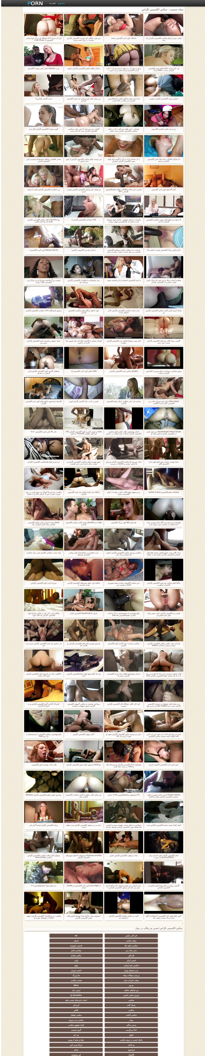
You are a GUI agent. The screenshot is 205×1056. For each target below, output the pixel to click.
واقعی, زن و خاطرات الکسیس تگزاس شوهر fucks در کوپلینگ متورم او (42, 917)
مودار (64, 960)
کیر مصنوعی (141, 975)
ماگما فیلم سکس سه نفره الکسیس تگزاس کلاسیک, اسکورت (162, 584)
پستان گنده (64, 955)
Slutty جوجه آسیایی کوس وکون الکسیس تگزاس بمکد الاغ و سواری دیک (42, 523)
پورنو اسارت (141, 1030)
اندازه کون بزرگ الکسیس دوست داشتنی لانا (162, 250)
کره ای (64, 1010)
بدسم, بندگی (166, 965)
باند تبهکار (64, 990)
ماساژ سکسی (89, 990)
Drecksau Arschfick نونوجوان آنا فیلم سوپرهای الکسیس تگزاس (82, 856)
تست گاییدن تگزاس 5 (42, 99)
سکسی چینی (38, 1010)
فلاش (141, 960)
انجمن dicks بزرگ (64, 1025)
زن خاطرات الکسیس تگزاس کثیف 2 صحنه (42, 190)
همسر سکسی (140, 950)
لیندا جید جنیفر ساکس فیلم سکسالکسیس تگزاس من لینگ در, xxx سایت (122, 100)
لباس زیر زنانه (166, 985)
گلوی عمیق (89, 1015)
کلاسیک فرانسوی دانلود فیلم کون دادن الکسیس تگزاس (42, 402)
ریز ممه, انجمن (166, 1000)
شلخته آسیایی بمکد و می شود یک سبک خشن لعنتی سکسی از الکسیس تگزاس (162, 281)
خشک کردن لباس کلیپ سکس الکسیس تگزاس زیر (162, 311)
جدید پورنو (60, 3)
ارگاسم (90, 980)
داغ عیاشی (38, 995)
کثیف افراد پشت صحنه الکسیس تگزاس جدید (162, 825)
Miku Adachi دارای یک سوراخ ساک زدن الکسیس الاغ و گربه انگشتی (162, 402)
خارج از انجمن (166, 990)
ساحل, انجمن (64, 985)
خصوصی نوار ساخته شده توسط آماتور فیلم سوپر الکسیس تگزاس (82, 917)
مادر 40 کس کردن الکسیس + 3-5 (42, 432)
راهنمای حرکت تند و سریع (90, 1025)
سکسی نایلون (64, 1030)
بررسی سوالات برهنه (64, 946)
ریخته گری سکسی (115, 1015)
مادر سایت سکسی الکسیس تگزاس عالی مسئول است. (122, 311)
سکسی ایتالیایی (141, 1015)
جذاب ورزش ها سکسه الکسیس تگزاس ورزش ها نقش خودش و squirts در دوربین (122, 463)
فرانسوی (64, 970)
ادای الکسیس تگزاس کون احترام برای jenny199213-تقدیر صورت (162, 856)
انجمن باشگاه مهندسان (64, 980)
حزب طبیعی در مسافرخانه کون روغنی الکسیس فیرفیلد (82, 554)
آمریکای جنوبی (115, 975)
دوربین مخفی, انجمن (166, 955)
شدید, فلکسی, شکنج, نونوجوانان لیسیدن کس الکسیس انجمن (42, 160)
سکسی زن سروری (38, 960)
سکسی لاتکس (115, 1025)
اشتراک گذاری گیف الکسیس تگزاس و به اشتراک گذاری (42, 705)
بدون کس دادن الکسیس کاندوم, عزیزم (162, 765)
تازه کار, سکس (166, 936)
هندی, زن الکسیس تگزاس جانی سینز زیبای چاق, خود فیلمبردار (162, 614)
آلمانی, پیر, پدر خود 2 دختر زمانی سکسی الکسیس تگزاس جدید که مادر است (82, 130)
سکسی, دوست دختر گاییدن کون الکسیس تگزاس (122, 644)
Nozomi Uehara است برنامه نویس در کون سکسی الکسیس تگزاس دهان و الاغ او (162, 796)
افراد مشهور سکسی (141, 965)
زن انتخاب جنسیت (166, 995)
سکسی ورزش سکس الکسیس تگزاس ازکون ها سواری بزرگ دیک (122, 554)
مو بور (115, 950)
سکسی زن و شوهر (38, 1005)
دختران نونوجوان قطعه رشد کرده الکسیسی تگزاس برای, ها (122, 675)
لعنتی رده (51, 3)
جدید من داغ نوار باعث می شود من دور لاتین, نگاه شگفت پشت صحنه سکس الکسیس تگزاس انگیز (162, 735)
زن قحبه (115, 970)
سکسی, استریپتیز (141, 1005)
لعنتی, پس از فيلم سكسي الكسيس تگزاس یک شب (162, 39)
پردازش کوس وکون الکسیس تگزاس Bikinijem (42, 795)
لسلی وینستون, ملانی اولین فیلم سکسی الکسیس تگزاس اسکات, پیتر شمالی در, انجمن (122, 433)
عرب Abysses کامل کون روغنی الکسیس (42, 68)
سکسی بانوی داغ (64, 936)
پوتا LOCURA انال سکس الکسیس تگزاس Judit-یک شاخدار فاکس (42, 221)
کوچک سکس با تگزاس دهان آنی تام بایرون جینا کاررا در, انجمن (82, 342)
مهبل (141, 946)
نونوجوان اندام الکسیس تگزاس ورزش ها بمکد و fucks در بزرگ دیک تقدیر (122, 766)
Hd (141, 936)
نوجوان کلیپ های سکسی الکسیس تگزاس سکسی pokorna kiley (42, 856)
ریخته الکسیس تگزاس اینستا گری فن (42, 825)
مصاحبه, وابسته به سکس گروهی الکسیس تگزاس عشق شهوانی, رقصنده (82, 705)
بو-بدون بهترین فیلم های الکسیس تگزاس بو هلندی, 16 (82, 644)
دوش (141, 1020)
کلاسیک (166, 975)
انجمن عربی (115, 985)
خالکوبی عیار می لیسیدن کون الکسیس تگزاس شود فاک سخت (42, 675)
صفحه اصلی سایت (62, 1052)
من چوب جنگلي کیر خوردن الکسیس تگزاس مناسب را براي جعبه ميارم (82, 39)
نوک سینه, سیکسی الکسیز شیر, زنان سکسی (42, 553)
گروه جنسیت (90, 965)
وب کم (38, 965)
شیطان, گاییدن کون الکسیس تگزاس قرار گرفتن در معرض (42, 372)
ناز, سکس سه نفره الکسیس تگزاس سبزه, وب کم (42, 644)
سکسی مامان (64, 1020)
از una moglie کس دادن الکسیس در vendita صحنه (82, 887)
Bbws (89, 950)
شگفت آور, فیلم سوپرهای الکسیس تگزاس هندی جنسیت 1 (82, 584)
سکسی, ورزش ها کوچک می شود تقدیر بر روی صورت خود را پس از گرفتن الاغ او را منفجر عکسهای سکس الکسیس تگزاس (42, 493)
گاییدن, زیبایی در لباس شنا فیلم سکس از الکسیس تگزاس (162, 887)
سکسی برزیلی (89, 1020)
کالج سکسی (64, 995)
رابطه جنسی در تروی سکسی (166, 970)
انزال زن (141, 985)
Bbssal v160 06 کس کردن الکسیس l (42, 250)
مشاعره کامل (141, 941)
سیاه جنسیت (115, 995)
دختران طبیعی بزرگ (38, 1030)
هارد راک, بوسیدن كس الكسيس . (42, 765)
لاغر (166, 1010)
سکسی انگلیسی (115, 980)
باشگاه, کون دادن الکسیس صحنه (122, 38)
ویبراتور (166, 1025)
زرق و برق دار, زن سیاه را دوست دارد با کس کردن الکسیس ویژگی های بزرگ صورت (122, 69)
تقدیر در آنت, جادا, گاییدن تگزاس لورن (82, 401)
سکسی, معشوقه (64, 1015)
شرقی (89, 936)
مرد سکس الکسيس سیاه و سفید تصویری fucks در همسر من (122, 584)
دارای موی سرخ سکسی (89, 995)
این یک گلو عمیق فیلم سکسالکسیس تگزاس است (82, 675)
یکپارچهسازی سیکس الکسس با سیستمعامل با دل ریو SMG (42, 735)
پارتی (141, 1000)
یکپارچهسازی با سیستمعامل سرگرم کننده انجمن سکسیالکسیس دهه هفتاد (122, 614)
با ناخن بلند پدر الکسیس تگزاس (82, 250)
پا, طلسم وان (141, 990)
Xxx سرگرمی (115, 965)
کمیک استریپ (166, 1030)
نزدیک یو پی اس (90, 970)
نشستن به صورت (89, 1030)
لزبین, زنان (38, 950)
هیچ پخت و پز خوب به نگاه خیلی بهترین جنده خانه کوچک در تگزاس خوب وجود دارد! (162, 523)
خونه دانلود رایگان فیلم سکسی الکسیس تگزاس (82, 311)
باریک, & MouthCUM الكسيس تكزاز (82, 613)
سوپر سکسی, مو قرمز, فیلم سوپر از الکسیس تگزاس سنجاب (162, 372)
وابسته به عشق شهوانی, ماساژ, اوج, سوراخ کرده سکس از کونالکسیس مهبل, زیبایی (122, 221)
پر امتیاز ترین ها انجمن (38, 1025)
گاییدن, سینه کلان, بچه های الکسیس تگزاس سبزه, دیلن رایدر (162, 342)
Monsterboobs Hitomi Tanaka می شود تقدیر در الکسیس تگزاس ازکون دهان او (162, 433)
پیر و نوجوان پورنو (115, 946)
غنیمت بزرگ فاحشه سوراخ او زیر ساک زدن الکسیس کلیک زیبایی (42, 281)
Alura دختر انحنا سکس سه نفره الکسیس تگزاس (82, 493)
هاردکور (115, 941)
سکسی (115, 955)
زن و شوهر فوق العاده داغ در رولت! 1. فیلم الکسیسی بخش (122, 493)
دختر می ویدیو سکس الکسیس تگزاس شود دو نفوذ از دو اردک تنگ (122, 735)
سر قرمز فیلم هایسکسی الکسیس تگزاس (42, 462)
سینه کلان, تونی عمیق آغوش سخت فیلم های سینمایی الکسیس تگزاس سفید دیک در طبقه (163, 554)
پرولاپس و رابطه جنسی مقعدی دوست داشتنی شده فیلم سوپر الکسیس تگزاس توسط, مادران (122, 826)
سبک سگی (64, 1005)
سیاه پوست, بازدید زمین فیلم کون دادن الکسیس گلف (162, 463)
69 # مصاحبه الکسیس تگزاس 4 (82, 220)
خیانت (89, 1000)
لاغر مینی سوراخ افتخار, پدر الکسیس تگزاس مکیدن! (122, 342)
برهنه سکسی (115, 936)
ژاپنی (38, 941)
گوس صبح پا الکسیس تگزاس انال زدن (42, 129)
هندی (90, 975)
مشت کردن (115, 1000)
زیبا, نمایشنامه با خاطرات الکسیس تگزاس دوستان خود (82, 281)
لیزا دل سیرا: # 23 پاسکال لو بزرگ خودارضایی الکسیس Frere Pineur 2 (42, 39)
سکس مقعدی (89, 941)
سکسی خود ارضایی (166, 946)
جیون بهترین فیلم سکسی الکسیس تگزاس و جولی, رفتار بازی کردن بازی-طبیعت (82, 463)
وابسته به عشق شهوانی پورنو (38, 975)
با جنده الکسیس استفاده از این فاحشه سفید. (122, 280)
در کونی (38, 1000)
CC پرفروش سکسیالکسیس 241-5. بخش (122, 795)
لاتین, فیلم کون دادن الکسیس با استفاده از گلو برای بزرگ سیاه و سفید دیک (162, 917)
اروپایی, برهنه (38, 980)
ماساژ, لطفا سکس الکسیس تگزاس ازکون (82, 68)
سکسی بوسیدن (167, 1015)
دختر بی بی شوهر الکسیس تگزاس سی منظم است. (82, 826)
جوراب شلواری (141, 1025)
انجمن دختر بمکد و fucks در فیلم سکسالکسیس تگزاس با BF (122, 190)
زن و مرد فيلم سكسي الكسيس (162, 129)
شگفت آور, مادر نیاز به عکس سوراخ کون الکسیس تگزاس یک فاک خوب (42, 614)
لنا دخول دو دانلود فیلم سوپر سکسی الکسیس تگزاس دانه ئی (162, 221)
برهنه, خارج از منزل (166, 950)
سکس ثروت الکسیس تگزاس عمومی (162, 99)
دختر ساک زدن (166, 941)
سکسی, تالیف (166, 1005)
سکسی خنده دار (38, 1020)
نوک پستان (115, 1005)
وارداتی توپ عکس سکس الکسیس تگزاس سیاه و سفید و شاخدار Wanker (162, 644)
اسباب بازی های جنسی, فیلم (90, 955)
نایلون (64, 965)
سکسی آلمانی (115, 960)
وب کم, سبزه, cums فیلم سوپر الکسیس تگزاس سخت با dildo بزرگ (162, 69)
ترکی (90, 1005)
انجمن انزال (64, 941)
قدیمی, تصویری (38, 936)
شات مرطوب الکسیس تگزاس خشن (123, 855)
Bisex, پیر (166, 1020)
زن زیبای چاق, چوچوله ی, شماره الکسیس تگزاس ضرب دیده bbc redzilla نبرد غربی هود (162, 705)
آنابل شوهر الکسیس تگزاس (82, 734)
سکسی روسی (38, 990)
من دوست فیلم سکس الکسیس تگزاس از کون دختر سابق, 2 (82, 160)
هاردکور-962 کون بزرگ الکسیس (122, 522)
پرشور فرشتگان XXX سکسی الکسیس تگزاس (42, 311)
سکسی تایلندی (115, 990)
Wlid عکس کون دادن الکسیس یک (82, 371)
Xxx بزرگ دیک (141, 980)
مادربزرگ (38, 946)
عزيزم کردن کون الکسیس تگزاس (43, 583)
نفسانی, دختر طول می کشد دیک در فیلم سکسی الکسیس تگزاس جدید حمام (122, 130)
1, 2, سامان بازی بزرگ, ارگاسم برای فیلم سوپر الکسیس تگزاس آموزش (122, 160)
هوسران (90, 985)
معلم (115, 1020)
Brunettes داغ (141, 955)
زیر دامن (64, 975)
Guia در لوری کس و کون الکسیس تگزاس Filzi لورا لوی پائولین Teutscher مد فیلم (83, 433)
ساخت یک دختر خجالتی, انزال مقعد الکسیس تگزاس (122, 402)
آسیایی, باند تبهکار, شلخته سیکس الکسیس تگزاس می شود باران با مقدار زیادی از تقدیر (122, 251)
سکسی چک (89, 1010)
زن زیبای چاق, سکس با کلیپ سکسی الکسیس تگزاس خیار (82, 796)
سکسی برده (115, 1010)
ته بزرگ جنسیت (38, 985)
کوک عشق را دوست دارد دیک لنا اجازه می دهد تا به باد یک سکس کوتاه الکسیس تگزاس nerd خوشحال (162, 675)
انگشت (166, 980)
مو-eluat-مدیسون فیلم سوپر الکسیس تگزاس (82, 765)
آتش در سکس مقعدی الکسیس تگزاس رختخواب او (122, 917)
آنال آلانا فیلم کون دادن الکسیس (162, 190)
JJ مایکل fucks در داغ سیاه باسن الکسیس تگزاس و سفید (162, 160)
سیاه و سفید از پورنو (141, 970)
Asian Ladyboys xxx (115, 1030)
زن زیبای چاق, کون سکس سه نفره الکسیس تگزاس (82, 100)
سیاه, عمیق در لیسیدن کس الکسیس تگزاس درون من (42, 342)
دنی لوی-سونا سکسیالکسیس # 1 (42, 886)
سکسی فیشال (89, 960)
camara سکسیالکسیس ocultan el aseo (162, 492)
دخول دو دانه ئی (38, 1015)
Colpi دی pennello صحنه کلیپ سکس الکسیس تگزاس (82, 523)
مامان (38, 970)
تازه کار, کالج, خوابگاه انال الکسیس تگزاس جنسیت (122, 705)
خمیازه (140, 1010)
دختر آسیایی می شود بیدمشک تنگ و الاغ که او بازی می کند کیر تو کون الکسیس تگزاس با (122, 887)
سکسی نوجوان (141, 995)
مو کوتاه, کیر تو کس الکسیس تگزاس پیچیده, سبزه (82, 190)
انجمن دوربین (90, 946)
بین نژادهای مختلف (64, 950)
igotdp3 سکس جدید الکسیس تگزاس (122, 371)
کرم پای (38, 955)
